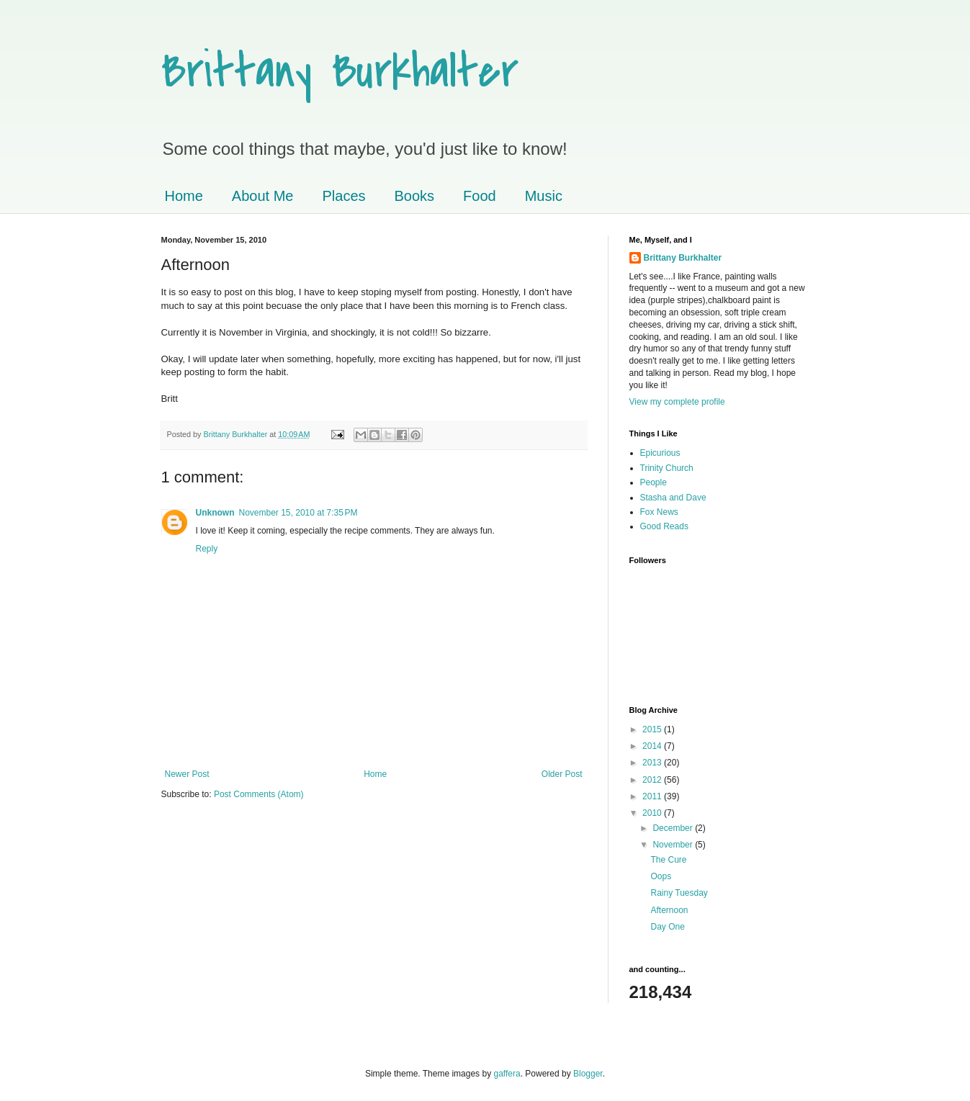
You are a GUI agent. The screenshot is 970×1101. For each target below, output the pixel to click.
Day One (667, 927)
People (653, 482)
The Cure (668, 860)
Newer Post (187, 774)
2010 (653, 813)
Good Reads (664, 526)
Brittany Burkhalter (339, 71)
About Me (263, 196)
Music (543, 196)
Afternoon (669, 910)
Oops (660, 876)
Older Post (562, 774)
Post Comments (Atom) (259, 794)
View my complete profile (677, 402)
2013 (653, 763)
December (673, 828)
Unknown (215, 513)
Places (343, 196)
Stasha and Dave (673, 498)
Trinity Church (666, 468)
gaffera (506, 1074)
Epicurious (660, 453)
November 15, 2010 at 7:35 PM (298, 513)
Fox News (659, 512)
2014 (653, 746)
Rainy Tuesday (678, 893)
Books (415, 196)
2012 (653, 780)
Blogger (588, 1074)
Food (479, 196)
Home (184, 196)
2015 (653, 729)
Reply (207, 549)
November (673, 845)
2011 (653, 796)
